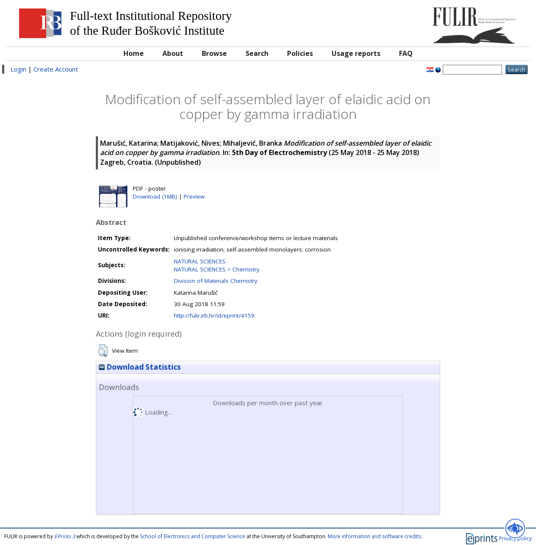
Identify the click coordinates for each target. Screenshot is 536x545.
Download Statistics (140, 367)
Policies (300, 53)
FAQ (406, 53)
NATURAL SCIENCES (200, 261)
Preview (194, 196)
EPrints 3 (64, 536)
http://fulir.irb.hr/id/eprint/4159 (214, 315)
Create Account (56, 69)
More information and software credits (374, 536)
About (172, 53)
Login (18, 69)
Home (133, 53)
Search (257, 53)
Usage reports (356, 53)
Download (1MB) (155, 196)
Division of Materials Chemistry (215, 281)
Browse (214, 53)
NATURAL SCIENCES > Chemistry (217, 269)
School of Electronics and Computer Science (192, 536)
